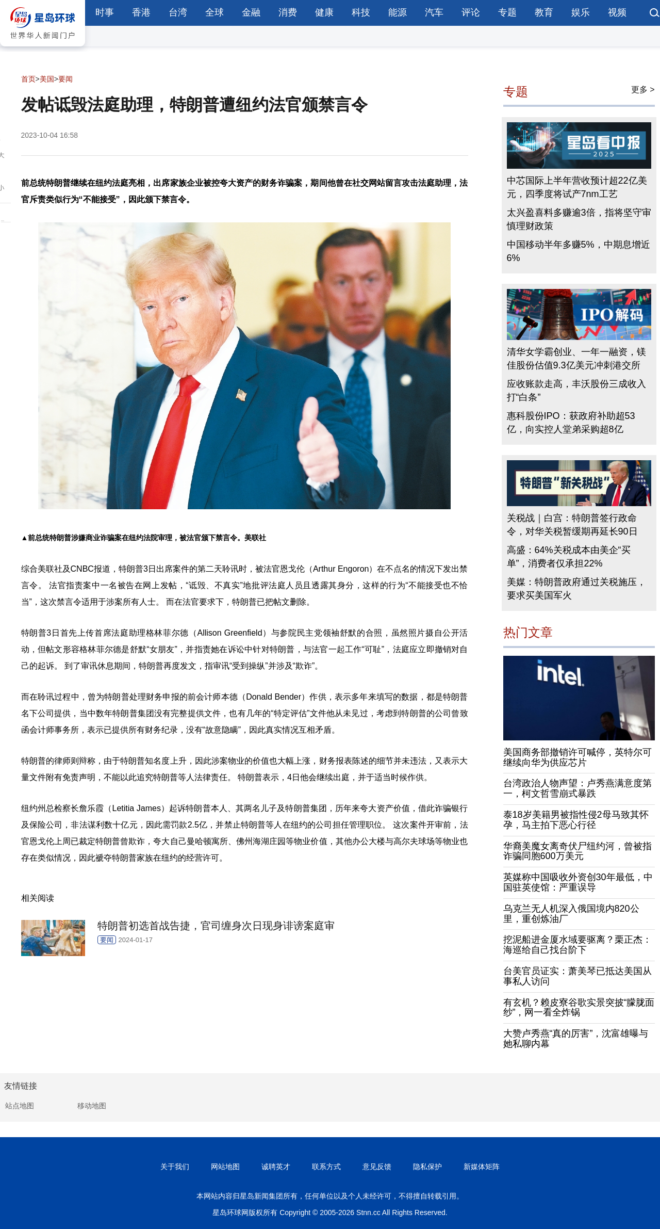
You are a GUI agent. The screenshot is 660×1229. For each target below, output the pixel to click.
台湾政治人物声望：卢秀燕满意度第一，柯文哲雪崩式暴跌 (577, 788)
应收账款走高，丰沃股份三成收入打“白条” (576, 390)
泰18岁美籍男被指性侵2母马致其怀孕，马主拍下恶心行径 (576, 820)
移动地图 (91, 1106)
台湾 (178, 12)
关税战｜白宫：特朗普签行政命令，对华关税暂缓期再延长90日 (572, 525)
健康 (324, 12)
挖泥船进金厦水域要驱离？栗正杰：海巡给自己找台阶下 (577, 944)
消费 (287, 12)
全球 (214, 12)
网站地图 (225, 1166)
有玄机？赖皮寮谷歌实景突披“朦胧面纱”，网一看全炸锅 (579, 1007)
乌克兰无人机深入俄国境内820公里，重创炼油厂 (571, 913)
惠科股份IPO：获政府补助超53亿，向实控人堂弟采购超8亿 (571, 422)
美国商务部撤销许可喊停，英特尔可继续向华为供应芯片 (577, 757)
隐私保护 (427, 1166)
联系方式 (326, 1166)
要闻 (65, 79)
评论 (470, 12)
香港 (141, 12)
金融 (251, 12)
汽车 (434, 12)
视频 (617, 12)
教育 (544, 12)
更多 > (643, 89)
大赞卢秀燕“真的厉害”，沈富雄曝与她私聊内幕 (576, 1038)
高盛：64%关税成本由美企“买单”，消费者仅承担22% (569, 557)
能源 (397, 12)
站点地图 (19, 1106)
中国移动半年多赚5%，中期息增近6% (578, 251)
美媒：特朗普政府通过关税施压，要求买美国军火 (576, 589)
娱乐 (580, 12)
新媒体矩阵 (482, 1166)
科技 (361, 12)
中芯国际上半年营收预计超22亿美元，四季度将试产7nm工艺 (577, 187)
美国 (47, 79)
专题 (507, 12)
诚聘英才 (275, 1166)
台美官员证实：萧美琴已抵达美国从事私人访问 (577, 976)
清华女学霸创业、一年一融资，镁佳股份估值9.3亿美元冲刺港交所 (576, 358)
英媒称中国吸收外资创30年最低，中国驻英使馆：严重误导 (578, 882)
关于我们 (174, 1166)
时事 (104, 12)
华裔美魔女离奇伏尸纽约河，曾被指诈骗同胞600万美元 (577, 851)
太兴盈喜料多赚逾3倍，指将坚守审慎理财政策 (579, 219)
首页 (28, 79)
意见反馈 (376, 1166)
